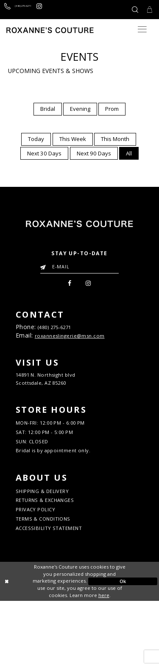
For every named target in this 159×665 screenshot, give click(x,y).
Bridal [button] (47, 109)
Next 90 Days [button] (94, 153)
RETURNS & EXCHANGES (55, 553)
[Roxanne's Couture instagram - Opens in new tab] (66, 9)
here (103, 659)
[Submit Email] (44, 264)
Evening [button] (80, 109)
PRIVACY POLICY (42, 565)
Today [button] (36, 139)
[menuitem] (47, 109)
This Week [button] (72, 139)
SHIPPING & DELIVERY (52, 540)
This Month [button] (115, 139)
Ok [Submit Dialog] (123, 645)
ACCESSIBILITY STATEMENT (60, 590)
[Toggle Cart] (147, 9)
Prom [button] (112, 109)
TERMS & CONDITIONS (52, 578)
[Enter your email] (79, 266)
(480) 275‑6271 (63, 331)
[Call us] (30, 9)
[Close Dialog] (36, 646)
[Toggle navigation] (142, 29)
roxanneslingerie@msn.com (78, 342)
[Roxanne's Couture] (50, 30)
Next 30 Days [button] (44, 153)
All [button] (129, 153)
